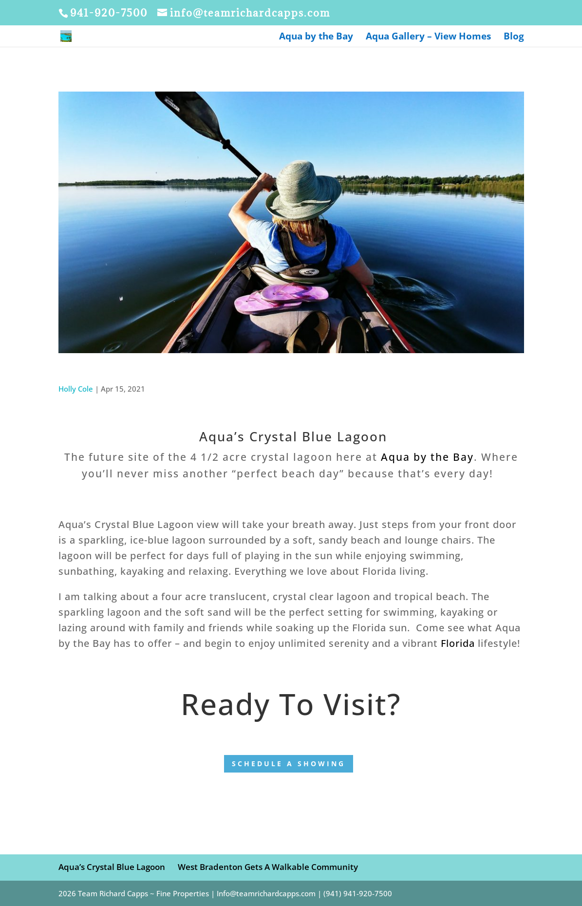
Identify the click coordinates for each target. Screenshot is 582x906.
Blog (514, 37)
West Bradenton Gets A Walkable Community (268, 866)
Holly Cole (75, 389)
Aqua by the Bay (316, 37)
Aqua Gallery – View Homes (428, 37)
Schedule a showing (288, 763)
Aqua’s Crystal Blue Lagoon (111, 866)
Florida (458, 643)
